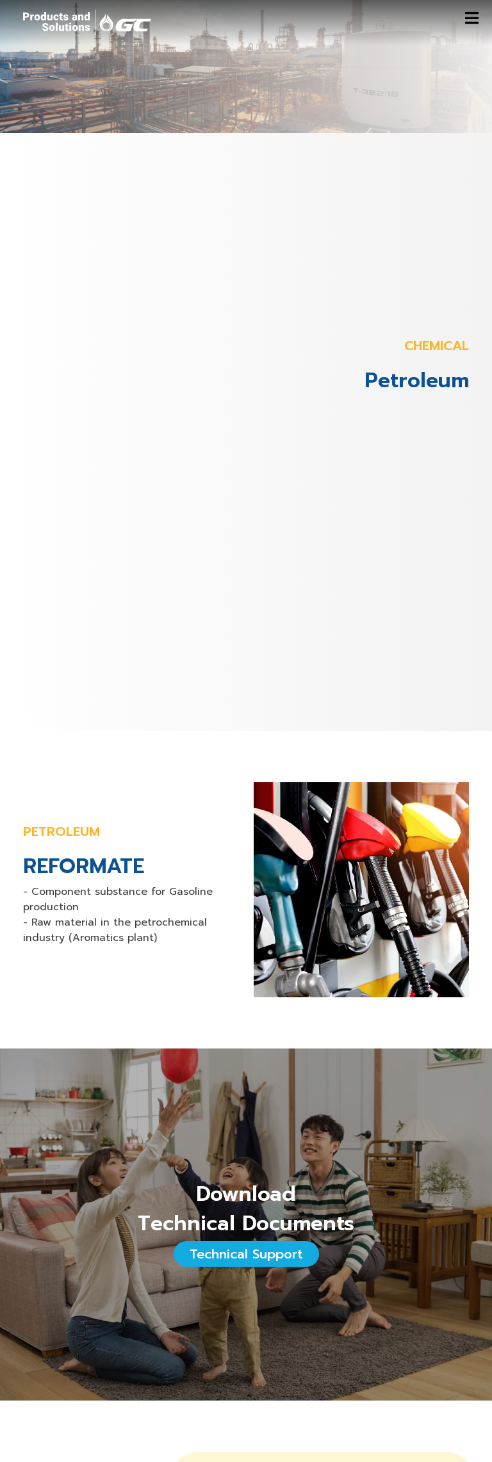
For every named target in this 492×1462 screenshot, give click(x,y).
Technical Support (246, 1254)
